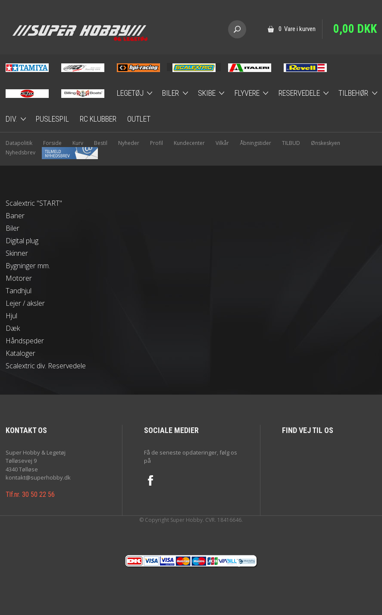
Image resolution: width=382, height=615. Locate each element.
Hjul (11, 315)
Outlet (138, 118)
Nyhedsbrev (52, 152)
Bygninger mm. (28, 265)
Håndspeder (25, 340)
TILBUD (291, 143)
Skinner (17, 253)
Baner (15, 215)
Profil (156, 143)
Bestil (100, 143)
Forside (52, 143)
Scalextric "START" (34, 203)
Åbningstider (255, 143)
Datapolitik (19, 143)
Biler (12, 228)
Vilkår (222, 143)
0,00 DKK (355, 29)
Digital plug (22, 240)
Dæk (13, 328)
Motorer (19, 278)
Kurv (77, 143)
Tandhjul (18, 290)
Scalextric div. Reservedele (46, 365)
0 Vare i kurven (297, 29)
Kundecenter (189, 143)
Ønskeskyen (325, 143)
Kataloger (20, 353)
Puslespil (52, 118)
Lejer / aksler (25, 303)
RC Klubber (98, 118)
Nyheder (128, 143)
